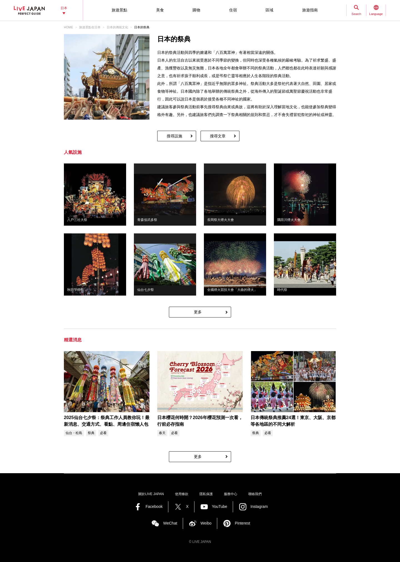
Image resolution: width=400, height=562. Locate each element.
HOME (68, 27)
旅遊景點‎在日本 (90, 27)
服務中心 (230, 494)
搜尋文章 (218, 136)
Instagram (259, 506)
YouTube (219, 506)
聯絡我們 (255, 494)
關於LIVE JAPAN (151, 494)
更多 (198, 312)
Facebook (154, 506)
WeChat (170, 523)
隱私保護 (206, 494)
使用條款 (181, 494)
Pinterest (242, 523)
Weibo (206, 523)
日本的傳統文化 (117, 27)
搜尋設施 (174, 136)
